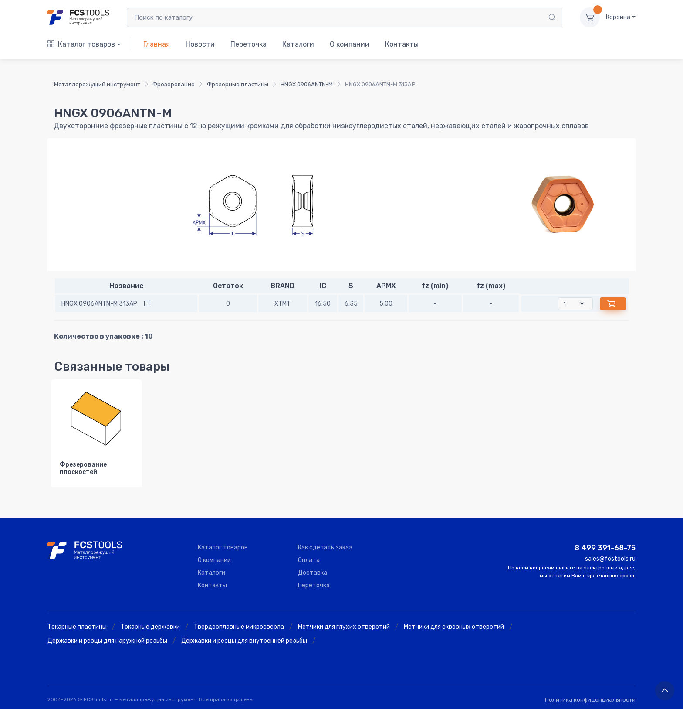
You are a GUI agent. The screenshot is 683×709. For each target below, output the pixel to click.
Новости (200, 44)
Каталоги (298, 44)
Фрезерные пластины (237, 84)
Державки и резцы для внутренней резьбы (244, 640)
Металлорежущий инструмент (97, 84)
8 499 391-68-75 (605, 547)
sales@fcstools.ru (610, 558)
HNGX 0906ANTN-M (307, 84)
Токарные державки (150, 627)
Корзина (618, 17)
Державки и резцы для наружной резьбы (107, 640)
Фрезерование (173, 84)
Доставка (312, 572)
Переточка (248, 44)
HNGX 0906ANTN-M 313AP (99, 303)
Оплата (309, 560)
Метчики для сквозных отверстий (454, 627)
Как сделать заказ (325, 547)
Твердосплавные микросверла (239, 627)
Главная (156, 44)
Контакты (402, 44)
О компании (349, 44)
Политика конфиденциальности (590, 699)
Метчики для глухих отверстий (344, 627)
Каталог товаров (81, 44)
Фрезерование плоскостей (83, 468)
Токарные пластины (77, 627)
